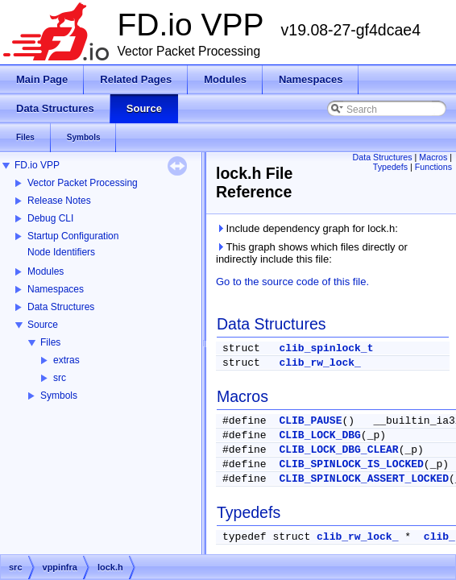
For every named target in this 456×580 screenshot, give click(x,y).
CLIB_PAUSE (310, 421)
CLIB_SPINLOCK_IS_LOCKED (351, 464)
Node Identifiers (61, 252)
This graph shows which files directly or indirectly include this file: (312, 253)
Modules (45, 271)
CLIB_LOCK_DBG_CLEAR (338, 450)
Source (42, 324)
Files (50, 342)
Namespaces (55, 289)
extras (66, 360)
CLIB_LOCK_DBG (319, 435)
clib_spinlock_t (326, 348)
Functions (433, 167)
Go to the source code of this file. (292, 282)
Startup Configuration (72, 236)
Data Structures (60, 307)
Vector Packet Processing (82, 182)
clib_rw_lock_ (319, 363)
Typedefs (390, 167)
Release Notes (59, 200)
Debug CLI (50, 218)
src (59, 377)
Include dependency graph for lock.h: (307, 228)
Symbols (58, 395)
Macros (433, 157)
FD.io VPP (37, 165)
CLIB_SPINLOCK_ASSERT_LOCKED (364, 479)
